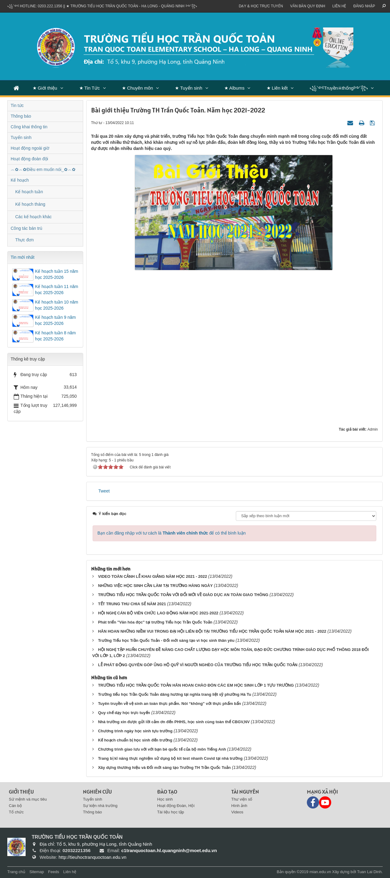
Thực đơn (24, 239)
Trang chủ (16, 871)
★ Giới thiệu (45, 88)
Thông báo (21, 116)
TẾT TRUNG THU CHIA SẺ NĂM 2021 (132, 604)
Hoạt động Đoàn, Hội (176, 805)
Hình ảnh (239, 805)
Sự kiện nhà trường (100, 805)
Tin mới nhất (22, 257)
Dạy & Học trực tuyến (261, 6)
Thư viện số (242, 799)
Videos (237, 812)
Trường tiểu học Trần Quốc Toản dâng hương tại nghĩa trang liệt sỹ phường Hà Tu (174, 694)
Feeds (53, 871)
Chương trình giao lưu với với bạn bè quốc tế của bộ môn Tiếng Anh (162, 749)
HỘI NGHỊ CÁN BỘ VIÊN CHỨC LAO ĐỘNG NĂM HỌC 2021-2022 (158, 613)
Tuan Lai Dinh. (370, 871)
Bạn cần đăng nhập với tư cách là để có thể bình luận (172, 533)
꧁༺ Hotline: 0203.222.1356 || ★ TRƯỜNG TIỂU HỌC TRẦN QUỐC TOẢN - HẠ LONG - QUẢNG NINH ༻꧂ (102, 6)
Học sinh (165, 799)
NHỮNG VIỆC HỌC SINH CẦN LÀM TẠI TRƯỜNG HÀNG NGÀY (155, 585)
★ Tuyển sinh (188, 88)
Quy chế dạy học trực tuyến (124, 712)
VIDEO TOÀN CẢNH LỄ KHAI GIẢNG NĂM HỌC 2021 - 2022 (152, 576)
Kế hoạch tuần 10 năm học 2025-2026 (56, 305)
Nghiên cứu (97, 791)
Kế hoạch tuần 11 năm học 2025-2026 (56, 289)
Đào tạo (167, 791)
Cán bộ (15, 805)
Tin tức (17, 105)
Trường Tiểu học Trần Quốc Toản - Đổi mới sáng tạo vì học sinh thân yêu (166, 640)
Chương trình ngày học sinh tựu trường (135, 731)
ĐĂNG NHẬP (364, 6)
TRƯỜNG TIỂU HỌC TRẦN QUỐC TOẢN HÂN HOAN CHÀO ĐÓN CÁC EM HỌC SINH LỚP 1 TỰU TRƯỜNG (196, 685)
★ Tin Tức (89, 88)
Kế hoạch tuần (29, 191)
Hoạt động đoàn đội (29, 158)
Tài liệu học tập (170, 812)
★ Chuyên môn (137, 88)
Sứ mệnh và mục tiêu (28, 799)
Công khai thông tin (29, 126)
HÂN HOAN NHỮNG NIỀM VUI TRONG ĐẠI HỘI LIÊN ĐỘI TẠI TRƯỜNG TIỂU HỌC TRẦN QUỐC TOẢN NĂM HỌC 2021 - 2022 (212, 631)
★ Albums (234, 88)
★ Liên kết (277, 88)
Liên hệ (339, 6)
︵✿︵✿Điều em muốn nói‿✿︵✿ (43, 169)
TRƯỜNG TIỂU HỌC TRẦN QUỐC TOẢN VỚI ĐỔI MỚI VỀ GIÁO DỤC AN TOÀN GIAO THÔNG (183, 594)
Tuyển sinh (21, 137)
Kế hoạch (20, 180)
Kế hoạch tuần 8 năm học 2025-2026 (55, 335)
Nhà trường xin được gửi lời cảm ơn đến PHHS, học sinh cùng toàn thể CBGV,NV (174, 722)
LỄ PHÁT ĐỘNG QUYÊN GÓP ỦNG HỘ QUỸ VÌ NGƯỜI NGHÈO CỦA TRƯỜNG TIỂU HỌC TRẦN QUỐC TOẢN (198, 665)
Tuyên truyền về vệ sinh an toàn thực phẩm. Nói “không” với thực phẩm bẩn (169, 703)
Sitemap (36, 871)
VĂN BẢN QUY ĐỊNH (307, 6)
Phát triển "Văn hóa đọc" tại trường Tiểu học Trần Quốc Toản (155, 622)
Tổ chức (16, 812)
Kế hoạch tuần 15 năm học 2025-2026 (56, 274)
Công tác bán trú (26, 228)
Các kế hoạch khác (33, 216)
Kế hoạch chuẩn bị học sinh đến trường (135, 740)
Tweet (104, 491)
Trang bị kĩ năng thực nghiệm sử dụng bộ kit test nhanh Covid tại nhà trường (170, 758)
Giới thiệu (21, 791)
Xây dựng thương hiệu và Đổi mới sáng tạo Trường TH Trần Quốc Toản (164, 767)
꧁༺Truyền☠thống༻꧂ (339, 88)
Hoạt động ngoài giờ (30, 148)
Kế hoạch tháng (30, 204)
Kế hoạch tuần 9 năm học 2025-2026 (55, 320)
